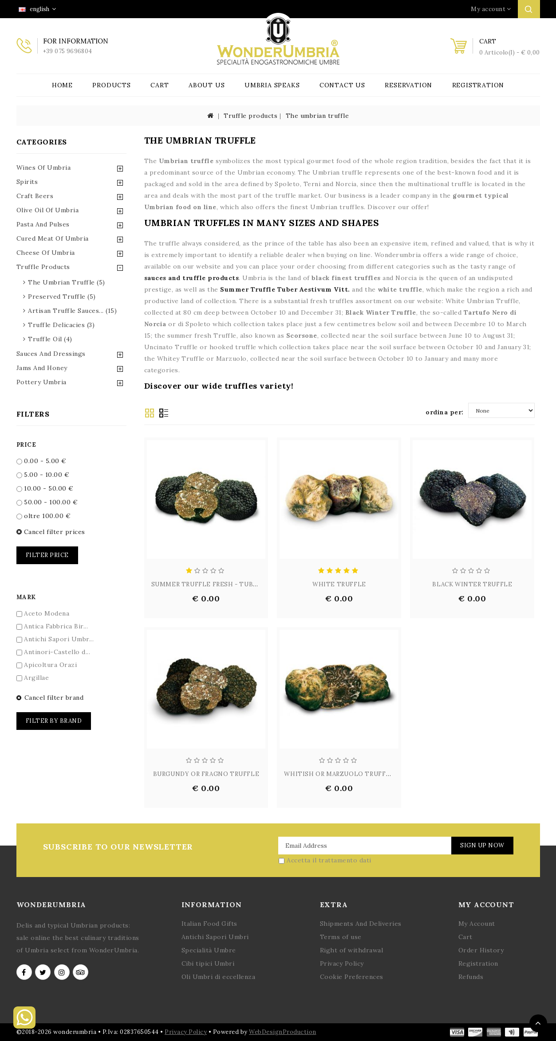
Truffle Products (43, 267)
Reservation (408, 85)
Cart (159, 85)
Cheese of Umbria (45, 253)
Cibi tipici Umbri (208, 963)
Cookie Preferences (351, 977)
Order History (481, 950)
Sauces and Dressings (51, 354)
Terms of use (341, 937)
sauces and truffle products (191, 278)
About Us (207, 85)
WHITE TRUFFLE (339, 584)
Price (26, 444)
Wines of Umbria (43, 168)
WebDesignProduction (282, 1032)
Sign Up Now (481, 845)
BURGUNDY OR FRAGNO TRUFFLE (206, 774)
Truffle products (250, 116)
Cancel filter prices (50, 532)
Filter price (47, 555)
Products (111, 85)
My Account (476, 924)
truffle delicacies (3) (61, 325)
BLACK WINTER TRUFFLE (472, 584)
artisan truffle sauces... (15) (72, 311)
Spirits (27, 182)
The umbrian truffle (317, 116)
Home (62, 85)
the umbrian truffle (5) (66, 282)
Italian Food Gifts (209, 924)
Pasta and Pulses (43, 224)
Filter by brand (54, 721)
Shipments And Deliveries (361, 924)
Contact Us (342, 85)
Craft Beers (35, 196)
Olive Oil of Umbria (47, 210)
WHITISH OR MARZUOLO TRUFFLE (339, 774)
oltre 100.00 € (43, 516)
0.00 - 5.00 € (41, 461)
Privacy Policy (342, 963)
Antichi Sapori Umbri (215, 937)
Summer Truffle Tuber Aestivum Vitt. (285, 289)
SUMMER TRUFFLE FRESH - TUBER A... (211, 584)
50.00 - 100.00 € (47, 502)
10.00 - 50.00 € (45, 488)
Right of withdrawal (351, 950)
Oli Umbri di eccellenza (218, 977)
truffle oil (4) (50, 339)
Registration (478, 85)
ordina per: (445, 412)
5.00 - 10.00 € (43, 475)
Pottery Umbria (41, 382)
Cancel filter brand (50, 698)
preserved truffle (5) (62, 296)
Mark (26, 597)
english (37, 9)
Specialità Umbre (208, 950)
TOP (538, 1023)
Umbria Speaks (272, 85)
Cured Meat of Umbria (52, 238)
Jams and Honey (41, 368)
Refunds (471, 977)
